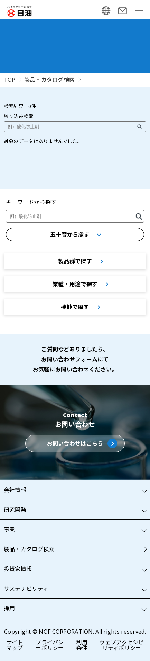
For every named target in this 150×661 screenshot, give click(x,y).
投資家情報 (18, 569)
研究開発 (15, 509)
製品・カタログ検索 (49, 79)
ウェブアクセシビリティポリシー (121, 645)
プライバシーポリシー (50, 645)
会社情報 (15, 490)
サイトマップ (14, 645)
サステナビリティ (26, 588)
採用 (9, 608)
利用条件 (82, 645)
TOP (10, 79)
